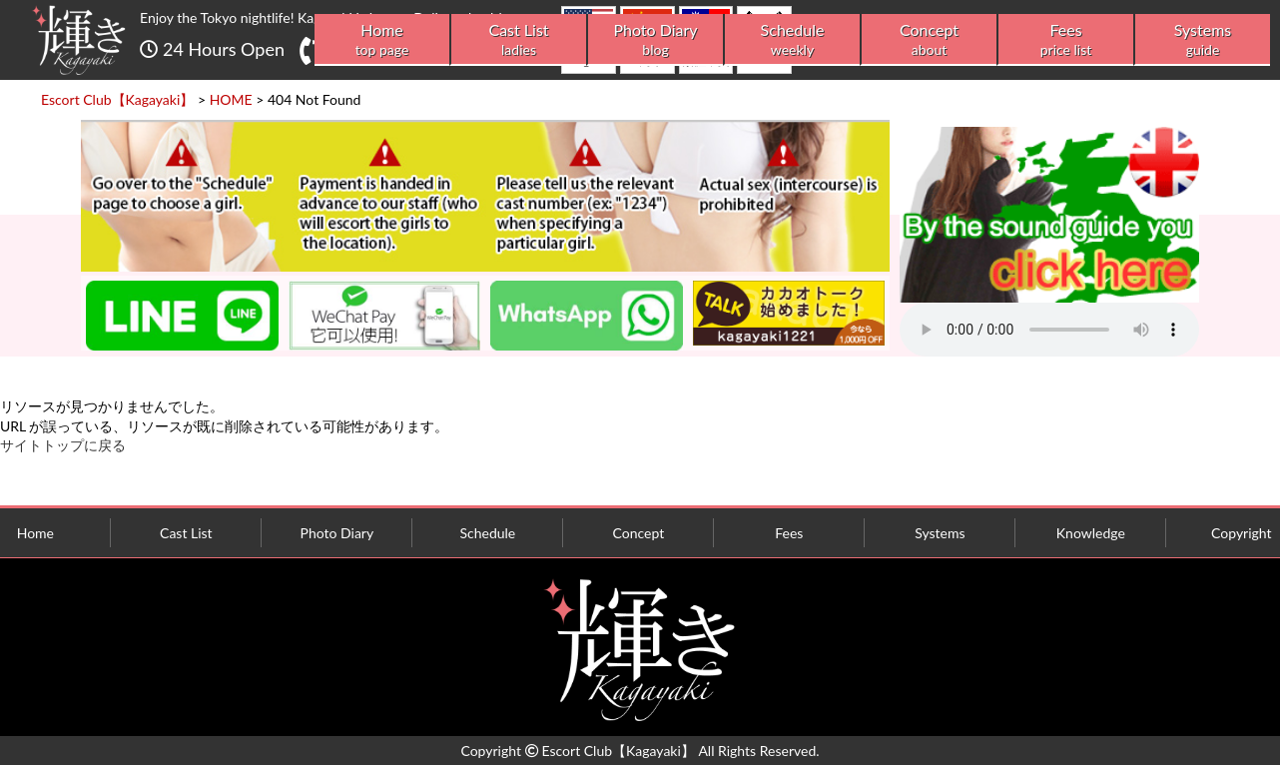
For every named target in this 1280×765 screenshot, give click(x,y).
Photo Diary (655, 39)
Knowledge (1090, 532)
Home (382, 39)
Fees (1065, 39)
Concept (929, 39)
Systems (1202, 39)
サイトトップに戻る (63, 444)
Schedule (792, 39)
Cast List (518, 39)
